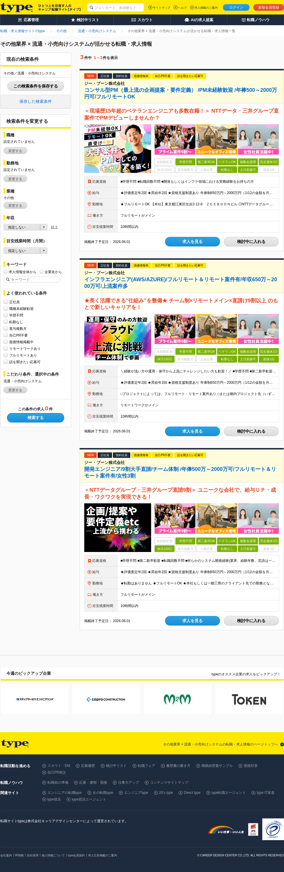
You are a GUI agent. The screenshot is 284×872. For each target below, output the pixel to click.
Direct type (192, 793)
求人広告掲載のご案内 (102, 855)
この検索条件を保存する (35, 86)
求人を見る (192, 241)
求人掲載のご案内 (206, 7)
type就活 (54, 799)
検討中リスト (116, 766)
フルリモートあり (23, 355)
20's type (166, 793)
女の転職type (103, 793)
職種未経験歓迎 (21, 308)
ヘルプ (182, 7)
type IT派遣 (265, 793)
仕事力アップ (128, 782)
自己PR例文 (56, 772)
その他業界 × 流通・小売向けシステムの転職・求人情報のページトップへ (220, 744)
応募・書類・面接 (93, 782)
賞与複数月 (18, 328)
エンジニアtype (136, 793)
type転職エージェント (229, 793)
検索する (36, 417)
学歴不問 (16, 315)
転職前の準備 (57, 782)
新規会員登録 (268, 8)
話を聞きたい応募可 (25, 362)
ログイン (236, 8)
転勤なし (16, 322)
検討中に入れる (251, 241)
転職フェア (146, 766)
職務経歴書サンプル (217, 766)
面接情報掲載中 (21, 342)
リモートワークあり (25, 348)
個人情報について (53, 855)
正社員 (14, 302)
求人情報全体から (22, 272)
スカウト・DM (58, 766)
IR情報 (19, 855)
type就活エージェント (89, 799)
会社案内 (6, 855)
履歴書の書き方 (178, 766)
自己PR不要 (18, 335)
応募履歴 (88, 766)
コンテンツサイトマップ (169, 782)
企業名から (53, 272)
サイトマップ (161, 7)
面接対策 (251, 766)
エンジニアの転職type (64, 793)
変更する (15, 151)
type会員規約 (76, 855)
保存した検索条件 (35, 101)
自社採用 (33, 855)
